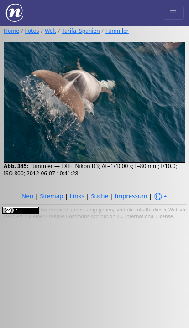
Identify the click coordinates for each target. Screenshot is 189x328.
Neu (27, 196)
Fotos (32, 31)
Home (11, 31)
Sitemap (51, 196)
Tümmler (117, 31)
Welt (50, 31)
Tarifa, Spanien (81, 31)
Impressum (131, 196)
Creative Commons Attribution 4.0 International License (109, 216)
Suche (99, 196)
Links (77, 196)
